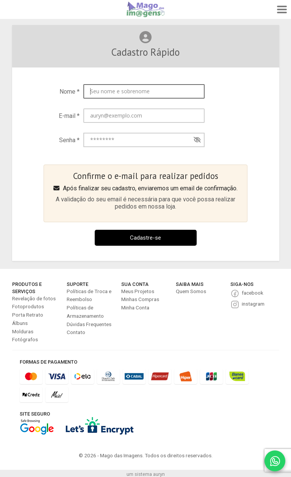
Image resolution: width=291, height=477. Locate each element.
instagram (253, 304)
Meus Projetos (137, 291)
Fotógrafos (25, 339)
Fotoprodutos (28, 306)
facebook (252, 293)
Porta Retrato (27, 315)
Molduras (22, 331)
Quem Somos (191, 291)
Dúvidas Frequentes (89, 324)
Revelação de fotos (34, 298)
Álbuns (20, 323)
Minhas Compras (140, 299)
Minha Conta (135, 307)
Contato (76, 332)
